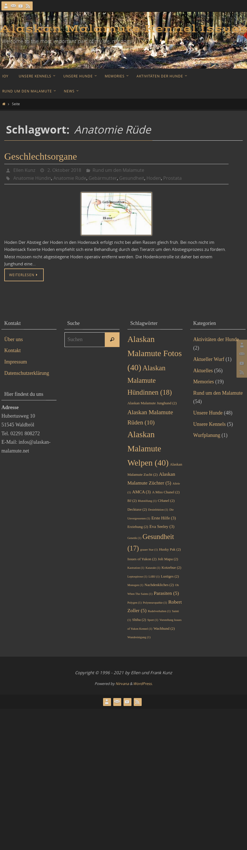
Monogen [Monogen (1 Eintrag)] (135, 585)
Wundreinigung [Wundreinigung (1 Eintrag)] (139, 637)
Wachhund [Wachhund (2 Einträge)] (164, 628)
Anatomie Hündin (32, 178)
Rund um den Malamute (118, 170)
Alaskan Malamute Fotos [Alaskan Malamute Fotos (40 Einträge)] (154, 353)
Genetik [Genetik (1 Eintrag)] (134, 538)
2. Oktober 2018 (64, 170)
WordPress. (142, 683)
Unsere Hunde (207, 413)
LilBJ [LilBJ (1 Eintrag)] (154, 576)
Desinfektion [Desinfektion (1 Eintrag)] (158, 509)
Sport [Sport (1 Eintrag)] (152, 619)
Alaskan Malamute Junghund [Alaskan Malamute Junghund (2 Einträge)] (152, 403)
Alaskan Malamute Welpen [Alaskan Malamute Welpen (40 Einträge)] (148, 448)
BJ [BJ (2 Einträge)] (132, 500)
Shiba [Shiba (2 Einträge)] (139, 620)
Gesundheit (131, 178)
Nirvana (122, 683)
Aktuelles (203, 370)
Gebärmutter (103, 178)
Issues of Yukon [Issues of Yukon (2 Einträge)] (142, 559)
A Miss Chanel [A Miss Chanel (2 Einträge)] (165, 492)
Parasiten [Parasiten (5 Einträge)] (166, 593)
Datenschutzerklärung (26, 373)
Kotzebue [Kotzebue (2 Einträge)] (171, 567)
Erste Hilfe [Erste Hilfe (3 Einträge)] (163, 518)
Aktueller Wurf (208, 359)
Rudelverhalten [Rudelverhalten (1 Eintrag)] (159, 611)
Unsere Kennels (209, 424)
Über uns (13, 339)
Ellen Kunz (24, 170)
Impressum (15, 362)
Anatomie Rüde (69, 178)
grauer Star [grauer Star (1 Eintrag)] (149, 549)
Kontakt (12, 350)
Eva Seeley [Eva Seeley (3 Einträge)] (161, 526)
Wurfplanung (206, 435)
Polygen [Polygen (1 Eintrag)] (134, 602)
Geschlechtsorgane (40, 156)
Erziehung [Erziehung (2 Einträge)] (137, 527)
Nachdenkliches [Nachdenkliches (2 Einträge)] (159, 585)
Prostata (172, 178)
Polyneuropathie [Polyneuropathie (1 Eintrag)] (155, 602)
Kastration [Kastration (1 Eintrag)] (135, 567)
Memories (203, 381)
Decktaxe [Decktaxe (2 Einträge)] (137, 509)
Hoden (153, 178)
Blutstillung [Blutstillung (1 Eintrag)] (147, 500)
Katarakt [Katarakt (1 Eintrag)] (153, 567)
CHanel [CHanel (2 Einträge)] (166, 500)
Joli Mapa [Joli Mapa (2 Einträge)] (168, 559)
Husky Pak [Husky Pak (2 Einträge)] (170, 549)
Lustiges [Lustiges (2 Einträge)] (170, 576)
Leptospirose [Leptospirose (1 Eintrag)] (137, 576)
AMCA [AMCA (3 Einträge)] (141, 492)
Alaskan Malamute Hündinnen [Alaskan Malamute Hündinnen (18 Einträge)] (149, 380)
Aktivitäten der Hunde (216, 339)
